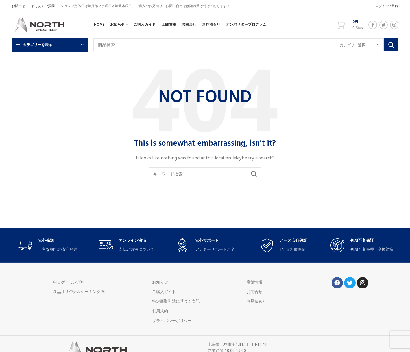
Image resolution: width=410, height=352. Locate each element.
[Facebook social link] (372, 25)
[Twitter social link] (383, 25)
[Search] (245, 44)
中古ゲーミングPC (69, 282)
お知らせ (160, 282)
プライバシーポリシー (172, 320)
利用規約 (160, 311)
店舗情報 (254, 282)
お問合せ (254, 291)
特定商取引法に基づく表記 (176, 301)
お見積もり (256, 301)
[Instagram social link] (394, 25)
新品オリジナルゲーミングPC (79, 291)
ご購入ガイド (164, 291)
